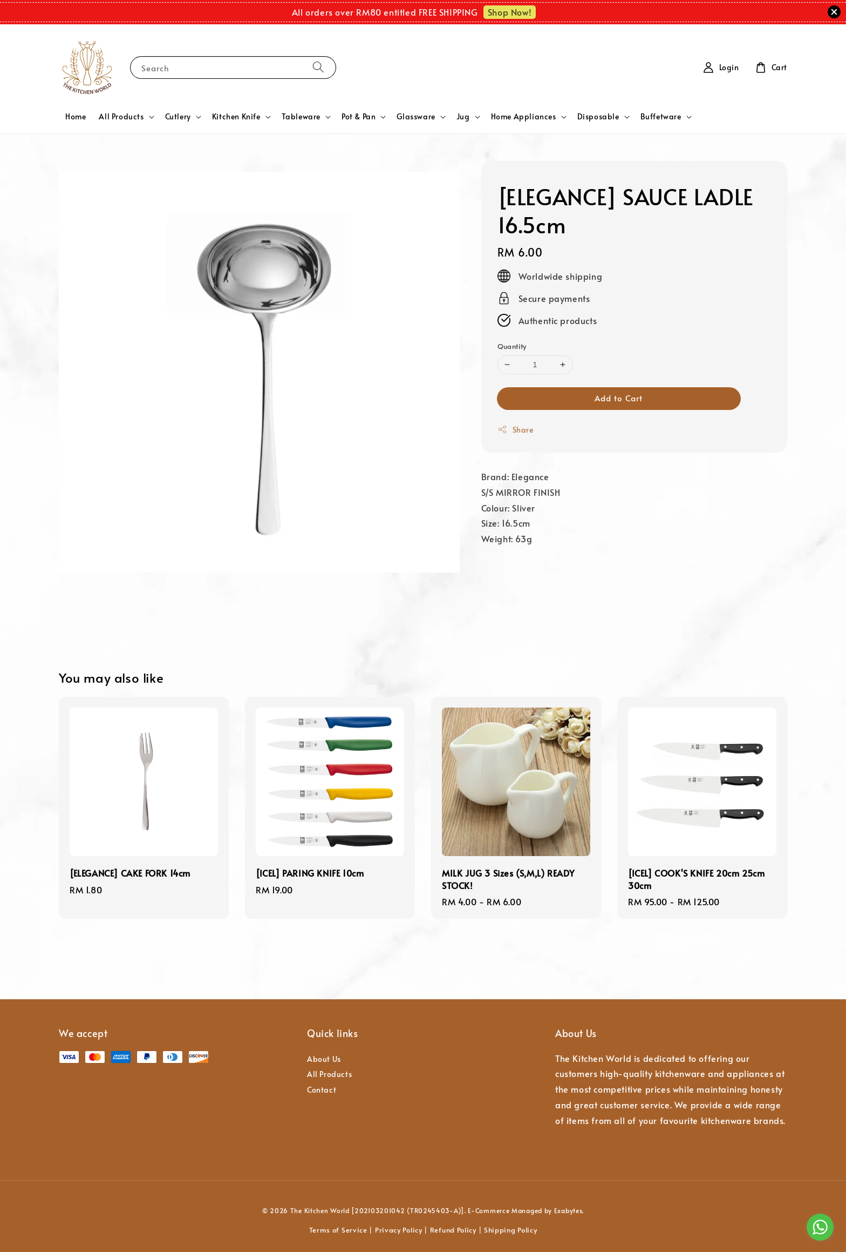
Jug (463, 117)
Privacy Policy (398, 1230)
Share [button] (515, 430)
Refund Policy (453, 1230)
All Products (121, 117)
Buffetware (660, 117)
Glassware (416, 117)
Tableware (301, 117)
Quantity (512, 346)
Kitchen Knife (236, 117)
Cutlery (178, 117)
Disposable (598, 117)
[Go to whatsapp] (820, 1227)
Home (75, 116)
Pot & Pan (359, 117)
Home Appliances (523, 117)
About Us (324, 1059)
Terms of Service (338, 1230)
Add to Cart (619, 397)
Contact (321, 1090)
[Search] (318, 67)
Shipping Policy (510, 1230)
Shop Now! (509, 12)
